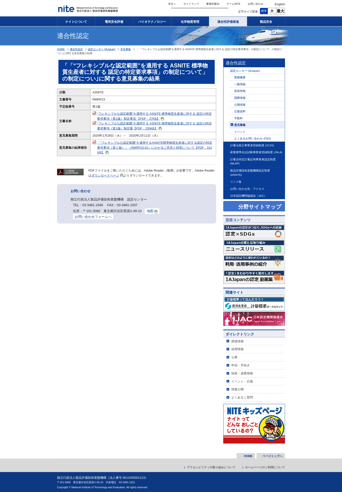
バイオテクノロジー (152, 22)
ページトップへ (272, 456)
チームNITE (233, 3)
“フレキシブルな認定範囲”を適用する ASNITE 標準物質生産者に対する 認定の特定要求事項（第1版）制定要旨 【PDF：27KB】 (154, 116)
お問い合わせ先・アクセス (247, 188)
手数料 (238, 118)
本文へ (172, 3)
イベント (240, 131)
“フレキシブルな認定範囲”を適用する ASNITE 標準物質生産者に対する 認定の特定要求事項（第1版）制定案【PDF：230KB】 (154, 126)
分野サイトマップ (259, 207)
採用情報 (237, 349)
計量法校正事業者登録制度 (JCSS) (252, 145)
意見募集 (240, 124)
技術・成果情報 (242, 373)
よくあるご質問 (242, 397)
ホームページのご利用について (265, 467)
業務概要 (240, 77)
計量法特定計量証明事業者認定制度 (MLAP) (253, 161)
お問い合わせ (255, 3)
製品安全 (266, 22)
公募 (234, 357)
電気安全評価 (114, 22)
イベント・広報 (242, 381)
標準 (264, 11)
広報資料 (240, 111)
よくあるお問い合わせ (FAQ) (252, 138)
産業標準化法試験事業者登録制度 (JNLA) (256, 152)
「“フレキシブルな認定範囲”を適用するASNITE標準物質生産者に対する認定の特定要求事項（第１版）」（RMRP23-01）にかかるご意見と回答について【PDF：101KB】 (154, 147)
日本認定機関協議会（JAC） (248, 195)
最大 (280, 11)
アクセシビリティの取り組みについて (211, 467)
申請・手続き (240, 365)
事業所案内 (212, 3)
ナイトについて (76, 22)
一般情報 (240, 84)
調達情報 (237, 341)
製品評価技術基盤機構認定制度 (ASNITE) (250, 172)
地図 (152, 211)
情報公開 (237, 389)
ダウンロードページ (107, 175)
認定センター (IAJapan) (245, 70)
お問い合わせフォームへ (93, 217)
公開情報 (240, 104)
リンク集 (236, 181)
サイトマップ (191, 3)
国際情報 (240, 97)
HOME (61, 49)
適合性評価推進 (228, 22)
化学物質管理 (190, 22)
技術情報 (240, 90)
